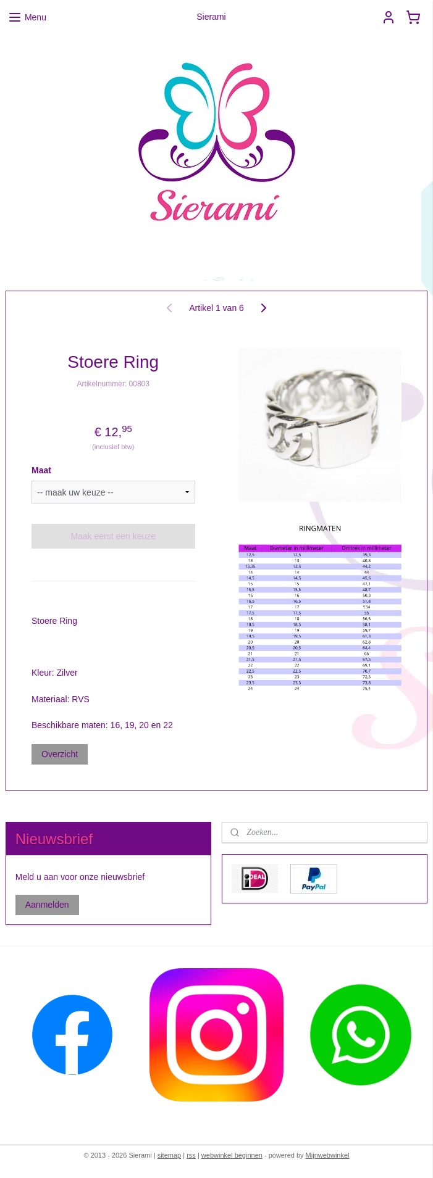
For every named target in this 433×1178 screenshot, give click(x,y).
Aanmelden (47, 905)
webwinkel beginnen (232, 1155)
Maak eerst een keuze (113, 536)
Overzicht (59, 754)
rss (191, 1155)
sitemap (170, 1155)
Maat (41, 470)
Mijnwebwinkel (328, 1155)
